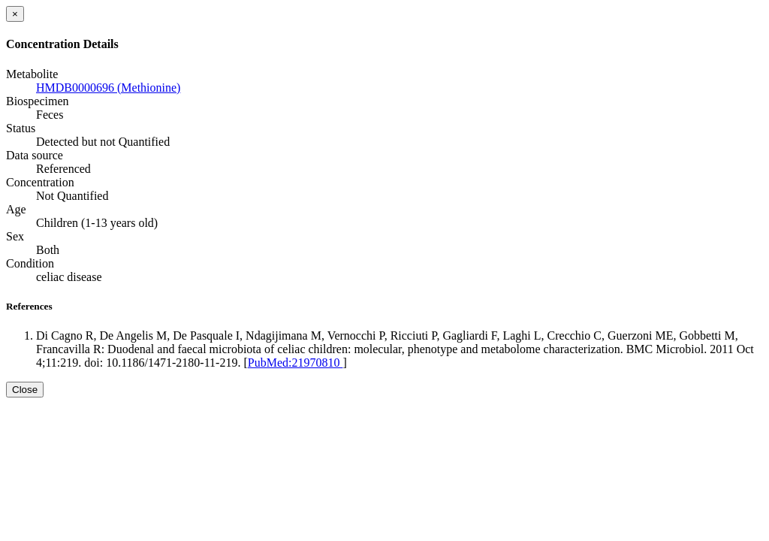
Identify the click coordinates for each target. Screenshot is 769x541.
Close (25, 389)
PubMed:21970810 (295, 362)
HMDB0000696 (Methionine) (108, 87)
